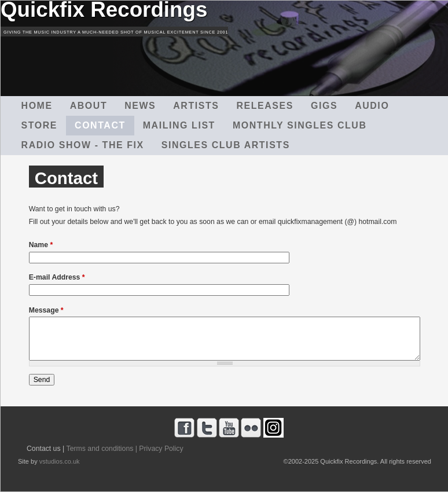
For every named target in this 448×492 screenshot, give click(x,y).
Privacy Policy (161, 449)
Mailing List (179, 125)
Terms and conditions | (102, 449)
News (140, 106)
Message (46, 310)
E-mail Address (57, 277)
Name (41, 245)
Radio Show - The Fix (82, 145)
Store (39, 125)
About (89, 106)
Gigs (324, 106)
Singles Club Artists (225, 145)
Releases (264, 106)
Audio (372, 106)
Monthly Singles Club (300, 125)
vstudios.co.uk (59, 461)
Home (37, 106)
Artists (196, 106)
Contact (100, 125)
